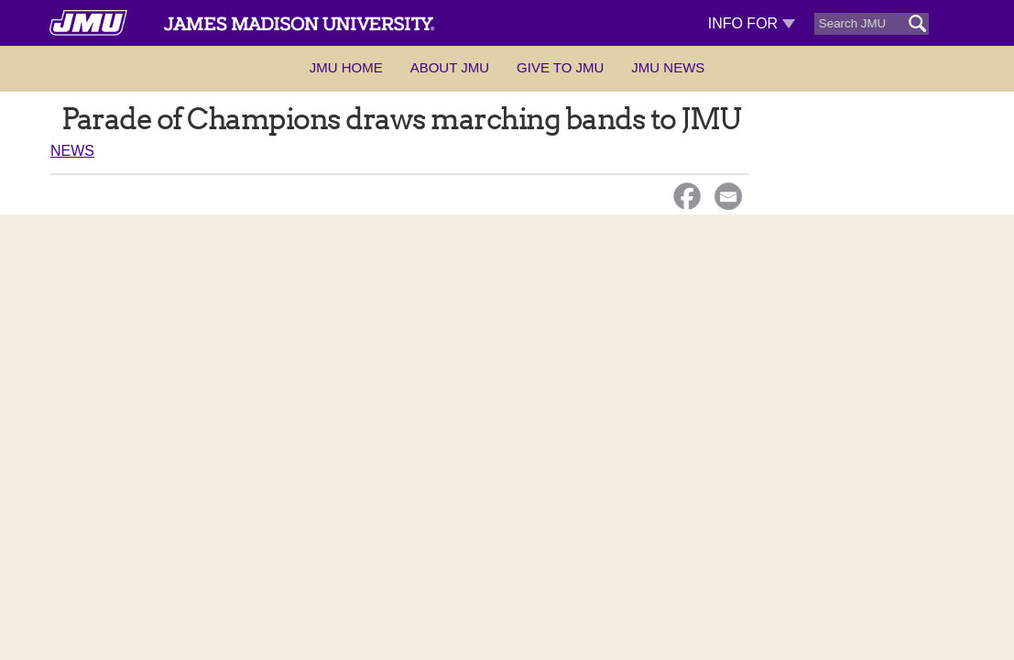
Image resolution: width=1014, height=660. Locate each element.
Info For (751, 23)
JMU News (667, 67)
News (72, 151)
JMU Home (346, 67)
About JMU (449, 67)
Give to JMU (560, 67)
